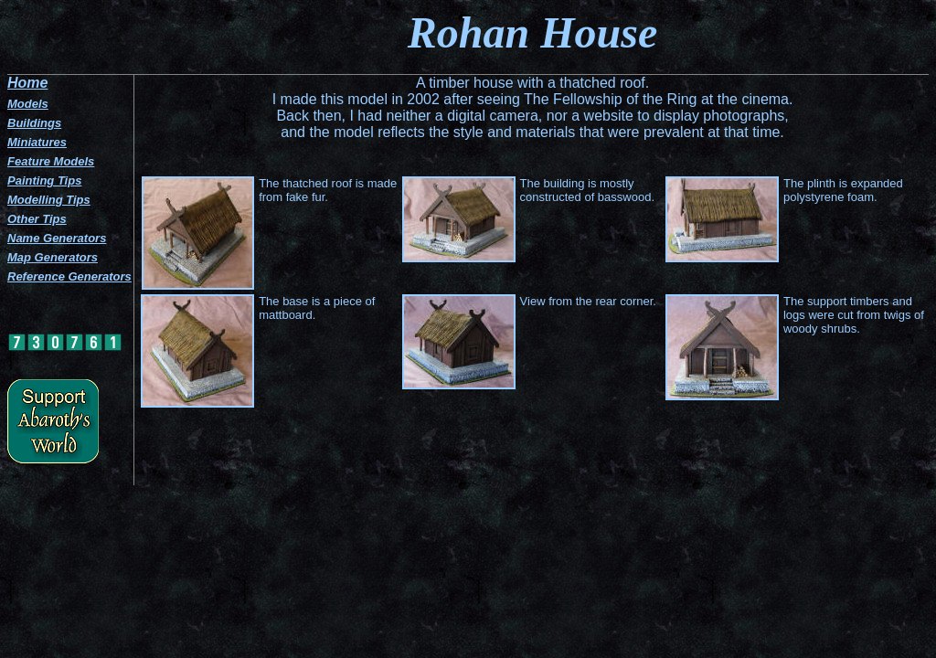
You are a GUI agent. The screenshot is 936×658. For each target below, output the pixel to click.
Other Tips (37, 219)
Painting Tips (44, 180)
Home (27, 82)
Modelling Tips (48, 200)
